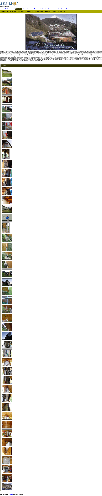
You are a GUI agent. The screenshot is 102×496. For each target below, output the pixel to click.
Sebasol (11, 494)
